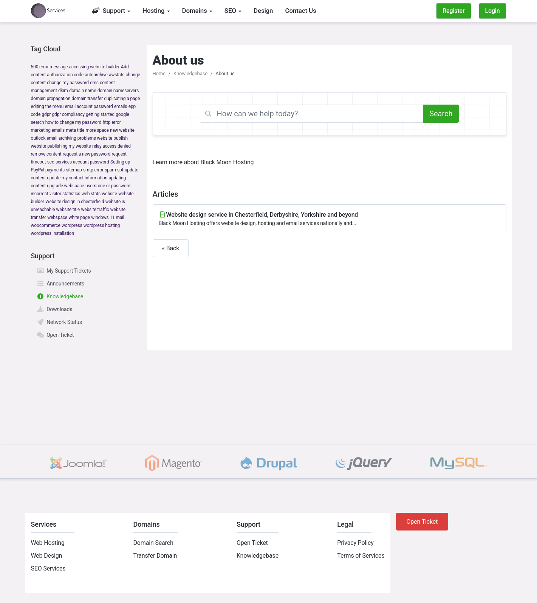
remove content (46, 154)
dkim (63, 90)
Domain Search (153, 542)
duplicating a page (122, 98)
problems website (94, 138)
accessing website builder (94, 66)
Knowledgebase (60, 296)
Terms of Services (360, 555)
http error (112, 122)
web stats (91, 193)
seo (50, 162)
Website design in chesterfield (74, 201)
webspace (57, 217)
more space (96, 130)
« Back (171, 248)
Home (159, 73)
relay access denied (111, 146)
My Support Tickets (64, 270)
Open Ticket (55, 334)
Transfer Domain (155, 555)
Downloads (55, 309)
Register (453, 10)
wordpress (72, 225)
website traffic (95, 209)
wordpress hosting (102, 225)
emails (120, 106)
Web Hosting (48, 542)
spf (120, 170)
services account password (82, 162)
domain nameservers (118, 90)
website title (68, 209)
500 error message (49, 66)
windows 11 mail (107, 217)
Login (492, 10)
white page (79, 217)
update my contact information (77, 177)
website (109, 193)
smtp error (93, 170)
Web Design (46, 555)
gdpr (46, 114)
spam (110, 170)
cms (94, 82)
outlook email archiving (53, 138)
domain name (82, 90)
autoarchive (96, 74)
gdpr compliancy (68, 114)
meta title (75, 130)
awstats (116, 74)
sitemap (74, 170)
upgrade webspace (65, 185)
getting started (100, 114)
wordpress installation (52, 233)
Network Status (59, 322)
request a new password (86, 154)
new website (122, 130)
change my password (68, 82)
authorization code (65, 74)
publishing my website (69, 146)
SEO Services (48, 568)
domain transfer (87, 98)
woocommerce (45, 225)
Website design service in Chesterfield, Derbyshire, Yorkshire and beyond (329, 219)
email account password (89, 106)
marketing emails (48, 130)
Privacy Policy (355, 542)
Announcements (61, 283)
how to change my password (73, 122)
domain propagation (51, 98)
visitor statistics (65, 193)
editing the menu (47, 106)
